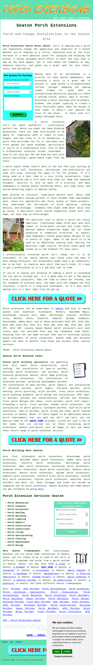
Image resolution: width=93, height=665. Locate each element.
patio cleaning (76, 577)
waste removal (76, 570)
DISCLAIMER (84, 18)
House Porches (35, 598)
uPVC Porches (31, 589)
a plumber (19, 567)
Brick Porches (25, 612)
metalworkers (52, 573)
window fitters (41, 577)
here (40, 489)
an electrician (62, 580)
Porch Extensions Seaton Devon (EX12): (27, 46)
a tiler (61, 564)
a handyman (20, 573)
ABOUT (63, 18)
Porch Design (80, 598)
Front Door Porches (38, 602)
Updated (19, 642)
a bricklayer (41, 570)
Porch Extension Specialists (24, 592)
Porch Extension (79, 589)
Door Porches (61, 602)
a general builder (25, 580)
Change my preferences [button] (63, 656)
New (11, 642)
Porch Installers (70, 612)
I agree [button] (56, 651)
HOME (55, 18)
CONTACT (72, 18)
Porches (15, 589)
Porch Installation (54, 589)
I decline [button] (67, 651)
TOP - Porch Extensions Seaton (22, 620)
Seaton (59, 308)
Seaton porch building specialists (25, 362)
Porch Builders (79, 595)
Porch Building (32, 595)
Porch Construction (63, 605)
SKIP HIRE (47, 567)
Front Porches (80, 602)
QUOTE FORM (36, 421)
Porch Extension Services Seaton (33, 496)
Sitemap (5, 642)
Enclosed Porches (13, 602)
